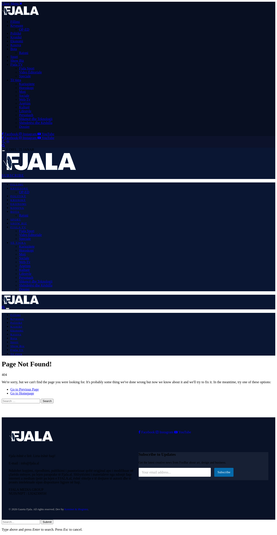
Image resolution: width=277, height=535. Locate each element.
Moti (22, 91)
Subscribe (223, 472)
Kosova (15, 45)
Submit (47, 522)
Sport (14, 57)
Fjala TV (16, 64)
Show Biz (17, 60)
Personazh (26, 115)
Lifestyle (25, 111)
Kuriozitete (27, 84)
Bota (13, 49)
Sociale (24, 95)
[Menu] (3, 150)
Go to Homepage (22, 393)
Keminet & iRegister (76, 509)
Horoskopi (26, 88)
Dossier (24, 126)
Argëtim (25, 103)
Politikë (15, 33)
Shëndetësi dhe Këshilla (35, 123)
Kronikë (16, 37)
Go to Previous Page (24, 389)
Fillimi (15, 22)
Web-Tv (24, 99)
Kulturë (24, 107)
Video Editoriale (30, 72)
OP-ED (24, 29)
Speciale (25, 76)
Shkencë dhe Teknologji (35, 119)
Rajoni (23, 53)
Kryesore (16, 25)
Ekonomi (16, 41)
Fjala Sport (26, 68)
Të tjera (15, 80)
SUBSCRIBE (13, 175)
